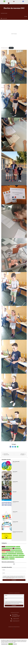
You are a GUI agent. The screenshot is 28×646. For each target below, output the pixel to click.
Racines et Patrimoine (5, 559)
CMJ (13, 548)
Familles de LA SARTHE (10, 552)
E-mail (4, 573)
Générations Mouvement (18, 552)
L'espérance (4, 555)
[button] (14, 1)
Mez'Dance (6, 557)
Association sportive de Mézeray (7, 548)
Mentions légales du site (9, 578)
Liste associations (21, 555)
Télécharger (11, 48)
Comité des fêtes (17, 548)
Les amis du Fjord (9, 555)
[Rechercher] (8, 3)
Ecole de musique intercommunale (16, 550)
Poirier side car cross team (20, 557)
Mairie (3, 557)
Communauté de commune (6, 550)
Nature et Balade (12, 557)
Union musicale (12, 559)
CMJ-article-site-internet (4, 48)
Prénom (4, 570)
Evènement (3, 552)
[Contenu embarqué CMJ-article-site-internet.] (14, 34)
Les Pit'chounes (15, 555)
